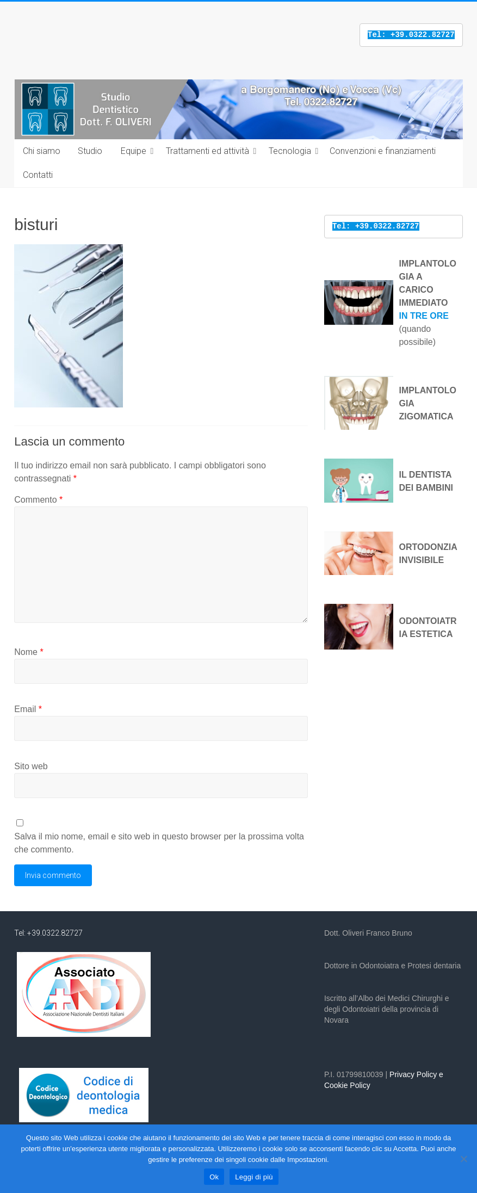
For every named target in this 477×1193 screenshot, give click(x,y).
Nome (28, 652)
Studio (90, 151)
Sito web (30, 766)
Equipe (133, 151)
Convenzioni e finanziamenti (383, 151)
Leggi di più (254, 1177)
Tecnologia (290, 151)
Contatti (38, 175)
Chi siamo (41, 151)
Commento (38, 499)
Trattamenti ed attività (207, 151)
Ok (214, 1177)
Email (28, 709)
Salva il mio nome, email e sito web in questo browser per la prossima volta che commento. (159, 843)
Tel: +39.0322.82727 (48, 933)
